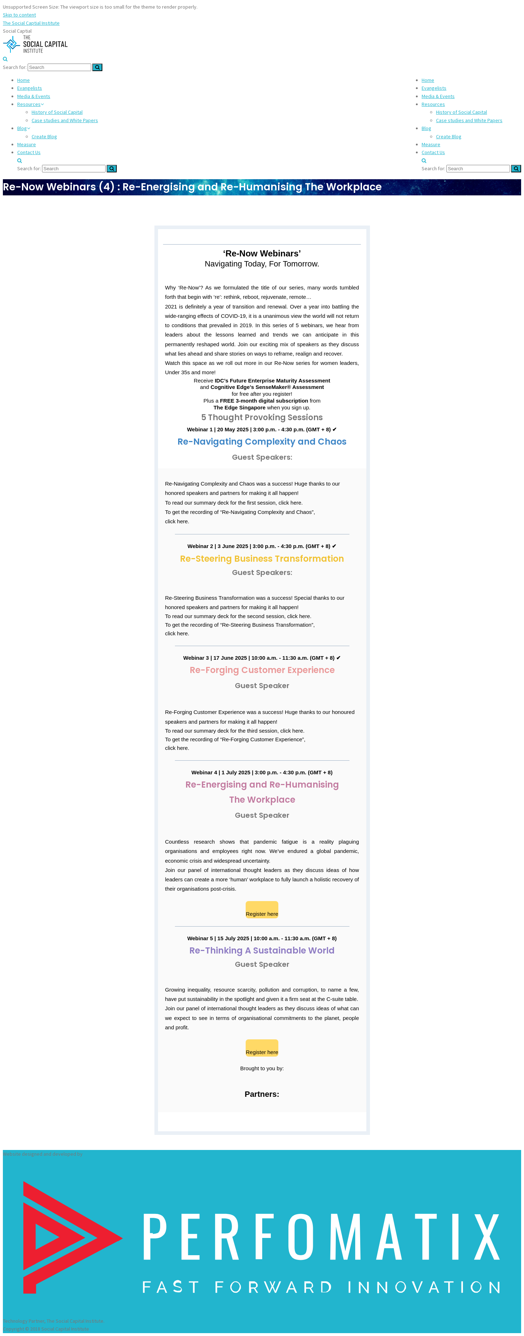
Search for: (15, 67)
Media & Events (438, 96)
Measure (431, 144)
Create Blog (449, 136)
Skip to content (19, 14)
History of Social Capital (461, 112)
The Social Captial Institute (31, 23)
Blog (426, 128)
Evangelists (434, 88)
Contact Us (433, 152)
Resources (433, 104)
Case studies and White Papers (469, 120)
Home (428, 80)
